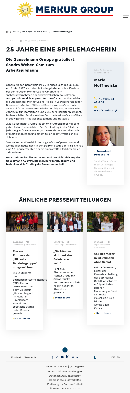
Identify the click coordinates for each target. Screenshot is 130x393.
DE (113, 354)
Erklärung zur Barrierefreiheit (65, 381)
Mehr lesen (21, 315)
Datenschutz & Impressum (65, 372)
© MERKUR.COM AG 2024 (65, 385)
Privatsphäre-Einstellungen (65, 368)
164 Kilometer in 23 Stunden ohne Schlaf (104, 255)
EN (118, 354)
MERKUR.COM (54, 363)
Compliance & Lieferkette (65, 377)
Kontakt (16, 354)
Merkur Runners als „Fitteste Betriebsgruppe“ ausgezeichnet (25, 256)
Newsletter (31, 354)
